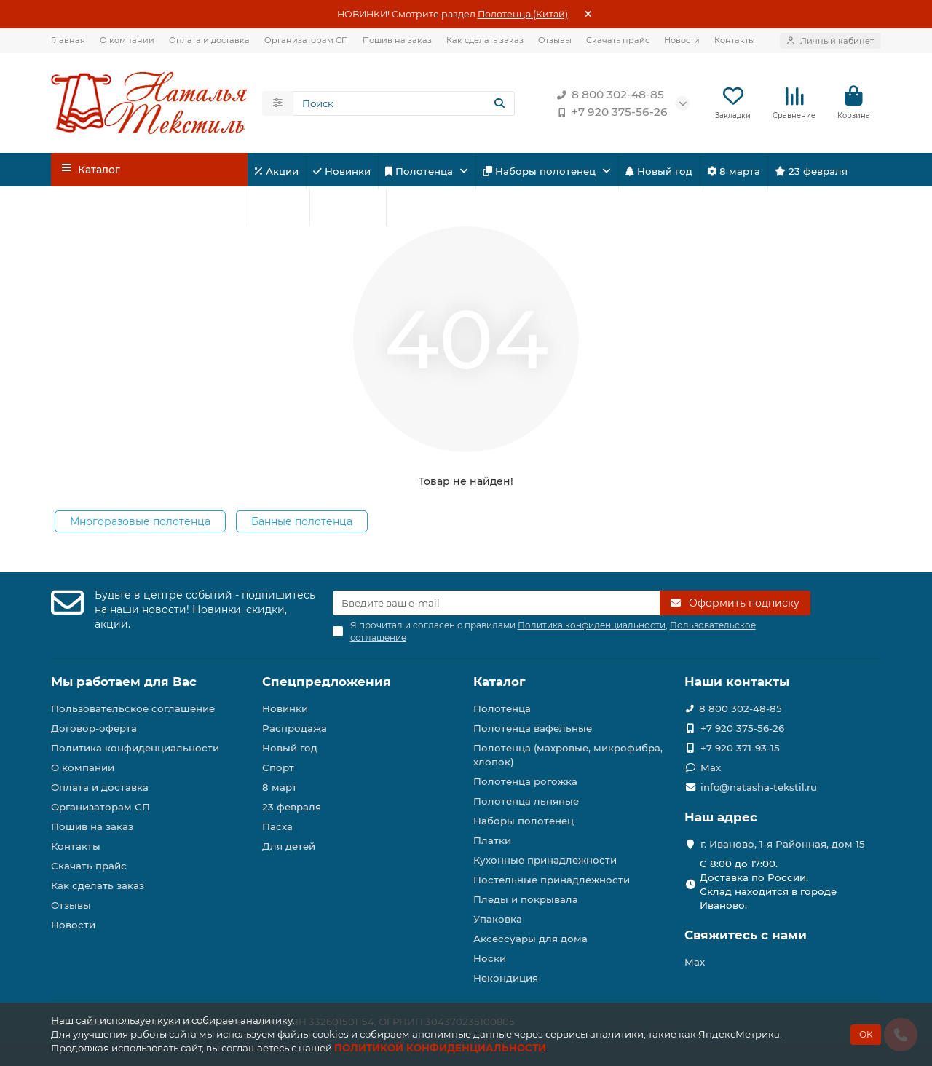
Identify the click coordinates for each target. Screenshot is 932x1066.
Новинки (342, 171)
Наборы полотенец (541, 171)
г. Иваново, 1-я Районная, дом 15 (782, 844)
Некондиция (505, 978)
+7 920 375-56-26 (609, 112)
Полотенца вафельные (532, 728)
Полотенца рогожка (525, 781)
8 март (279, 787)
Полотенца (420, 171)
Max (710, 767)
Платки (492, 840)
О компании (127, 40)
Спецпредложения (326, 681)
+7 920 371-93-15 (740, 748)
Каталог (499, 681)
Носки (489, 958)
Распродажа (294, 728)
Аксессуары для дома (530, 938)
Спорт (278, 207)
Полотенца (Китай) (523, 14)
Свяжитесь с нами (745, 935)
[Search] (404, 103)
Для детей (348, 207)
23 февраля (811, 171)
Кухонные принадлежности (545, 860)
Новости (682, 40)
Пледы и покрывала (525, 899)
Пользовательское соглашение (133, 708)
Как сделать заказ (485, 40)
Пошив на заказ (397, 40)
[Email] (496, 603)
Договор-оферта (94, 728)
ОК (865, 1034)
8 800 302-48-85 (607, 95)
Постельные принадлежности (551, 879)
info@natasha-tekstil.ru (758, 787)
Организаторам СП (306, 40)
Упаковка (497, 919)
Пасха (413, 207)
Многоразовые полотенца (140, 521)
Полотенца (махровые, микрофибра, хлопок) (568, 754)
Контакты (734, 40)
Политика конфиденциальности (135, 748)
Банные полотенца (301, 521)
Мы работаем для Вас (124, 681)
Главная (68, 40)
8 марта (733, 171)
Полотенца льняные (526, 801)
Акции (277, 171)
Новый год (658, 171)
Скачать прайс (617, 40)
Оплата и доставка (209, 40)
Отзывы (555, 40)
